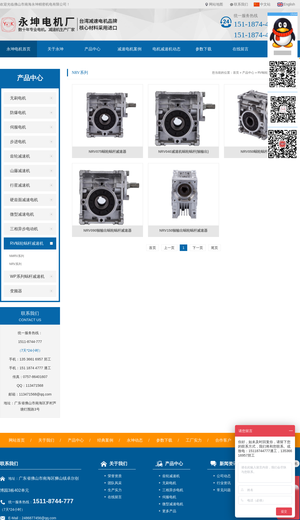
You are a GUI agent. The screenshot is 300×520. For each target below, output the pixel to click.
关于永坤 (56, 49)
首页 (236, 72)
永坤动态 (135, 440)
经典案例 (105, 440)
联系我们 (241, 4)
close (294, 14)
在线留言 (240, 49)
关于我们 (46, 440)
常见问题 (224, 490)
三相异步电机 (172, 490)
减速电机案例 (130, 49)
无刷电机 (169, 483)
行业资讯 (224, 483)
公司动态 (224, 476)
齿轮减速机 (171, 476)
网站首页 (17, 440)
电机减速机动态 (166, 49)
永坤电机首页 (18, 49)
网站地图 (216, 4)
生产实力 (115, 490)
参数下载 (204, 49)
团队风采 (115, 483)
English (289, 4)
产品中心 (92, 49)
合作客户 (223, 440)
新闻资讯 (222, 463)
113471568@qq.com (35, 394)
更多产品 (169, 511)
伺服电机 (169, 497)
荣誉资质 (115, 476)
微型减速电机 (172, 504)
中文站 (265, 4)
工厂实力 (194, 440)
